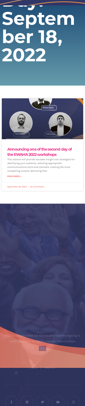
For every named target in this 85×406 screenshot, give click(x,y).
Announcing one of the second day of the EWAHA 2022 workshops (39, 152)
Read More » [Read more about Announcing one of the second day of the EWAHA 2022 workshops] (14, 176)
